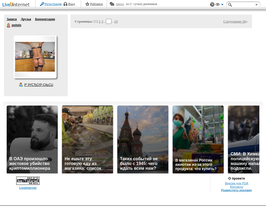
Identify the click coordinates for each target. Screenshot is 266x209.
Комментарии (45, 19)
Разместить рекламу (236, 190)
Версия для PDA (236, 183)
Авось (119, 4)
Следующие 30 (234, 21)
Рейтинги (96, 4)
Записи (12, 19)
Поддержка (212, 4)
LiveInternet (17, 5)
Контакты (236, 186)
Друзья (26, 19)
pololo (9, 25)
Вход (71, 4)
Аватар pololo (35, 57)
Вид (219, 5)
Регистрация (53, 4)
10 (116, 21)
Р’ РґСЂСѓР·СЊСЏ (38, 85)
